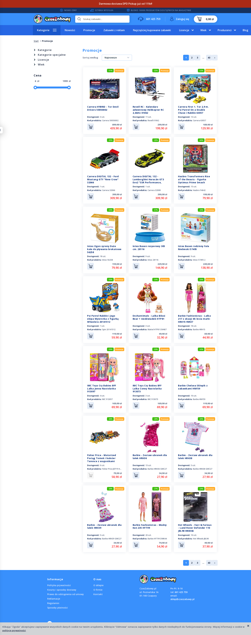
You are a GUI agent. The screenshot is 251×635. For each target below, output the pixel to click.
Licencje (184, 30)
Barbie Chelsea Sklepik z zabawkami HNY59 (193, 387)
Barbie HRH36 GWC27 (157, 468)
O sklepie (98, 584)
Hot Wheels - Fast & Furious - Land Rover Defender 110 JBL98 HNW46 (195, 527)
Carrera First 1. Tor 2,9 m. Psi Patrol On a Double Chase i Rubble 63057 (193, 109)
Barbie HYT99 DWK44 (157, 538)
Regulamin (53, 602)
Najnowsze (111, 57)
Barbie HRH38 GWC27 (202, 468)
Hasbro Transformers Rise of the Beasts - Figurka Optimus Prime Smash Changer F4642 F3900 (194, 181)
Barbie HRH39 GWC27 (111, 538)
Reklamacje (53, 598)
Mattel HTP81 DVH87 (157, 329)
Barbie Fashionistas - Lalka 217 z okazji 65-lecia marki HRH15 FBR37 (194, 318)
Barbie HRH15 (199, 329)
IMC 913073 (153, 399)
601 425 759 (181, 591)
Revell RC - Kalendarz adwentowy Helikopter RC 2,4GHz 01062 (148, 109)
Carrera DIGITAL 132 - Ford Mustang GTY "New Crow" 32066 (103, 179)
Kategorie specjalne (52, 55)
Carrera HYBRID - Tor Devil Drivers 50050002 (102, 108)
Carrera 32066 (108, 190)
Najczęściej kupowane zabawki (152, 30)
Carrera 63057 (199, 120)
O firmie (97, 589)
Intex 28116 (153, 259)
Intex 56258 (107, 259)
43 (209, 57)
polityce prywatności (14, 630)
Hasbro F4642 (199, 190)
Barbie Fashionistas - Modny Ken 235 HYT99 (150, 526)
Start (36, 40)
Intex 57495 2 (199, 259)
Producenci (225, 30)
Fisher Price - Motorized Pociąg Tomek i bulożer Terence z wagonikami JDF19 (101, 459)
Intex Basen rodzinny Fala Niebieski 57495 (193, 247)
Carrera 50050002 (110, 120)
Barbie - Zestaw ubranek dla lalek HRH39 (104, 526)
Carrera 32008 (154, 190)
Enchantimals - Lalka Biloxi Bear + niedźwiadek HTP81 (149, 317)
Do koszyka (90, 126)
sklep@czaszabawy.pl (182, 598)
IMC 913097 (107, 399)
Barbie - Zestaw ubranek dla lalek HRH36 (150, 456)
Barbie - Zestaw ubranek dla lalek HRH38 (195, 456)
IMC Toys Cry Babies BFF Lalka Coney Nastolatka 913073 (147, 388)
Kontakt (98, 593)
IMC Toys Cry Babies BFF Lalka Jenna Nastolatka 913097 (101, 388)
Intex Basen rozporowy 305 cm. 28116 (149, 247)
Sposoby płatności (57, 607)
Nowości (70, 30)
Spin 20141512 (108, 329)
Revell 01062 (153, 120)
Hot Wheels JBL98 (201, 538)
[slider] (35, 87)
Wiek (203, 30)
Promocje (89, 30)
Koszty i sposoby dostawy (61, 589)
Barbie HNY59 (199, 399)
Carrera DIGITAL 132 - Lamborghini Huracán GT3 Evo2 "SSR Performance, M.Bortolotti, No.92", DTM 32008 (148, 182)
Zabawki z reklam (114, 30)
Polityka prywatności (59, 584)
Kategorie (43, 30)
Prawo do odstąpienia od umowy (65, 593)
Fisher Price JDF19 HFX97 (113, 468)
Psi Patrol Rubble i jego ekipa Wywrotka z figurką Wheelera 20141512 (103, 318)
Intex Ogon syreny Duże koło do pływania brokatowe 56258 (104, 249)
